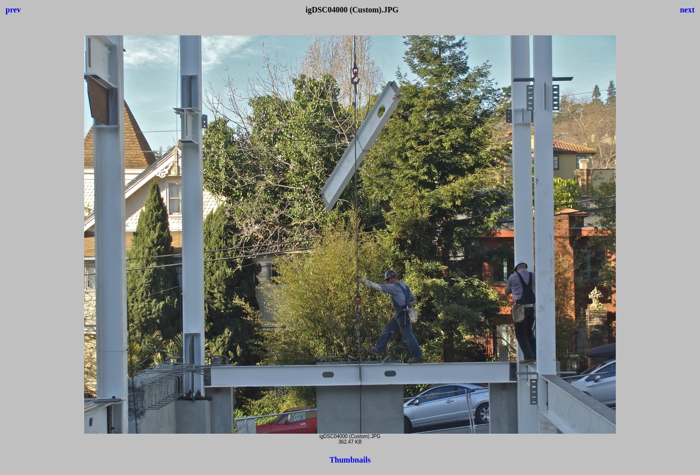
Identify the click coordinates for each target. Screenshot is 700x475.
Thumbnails (350, 460)
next (687, 9)
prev (13, 9)
